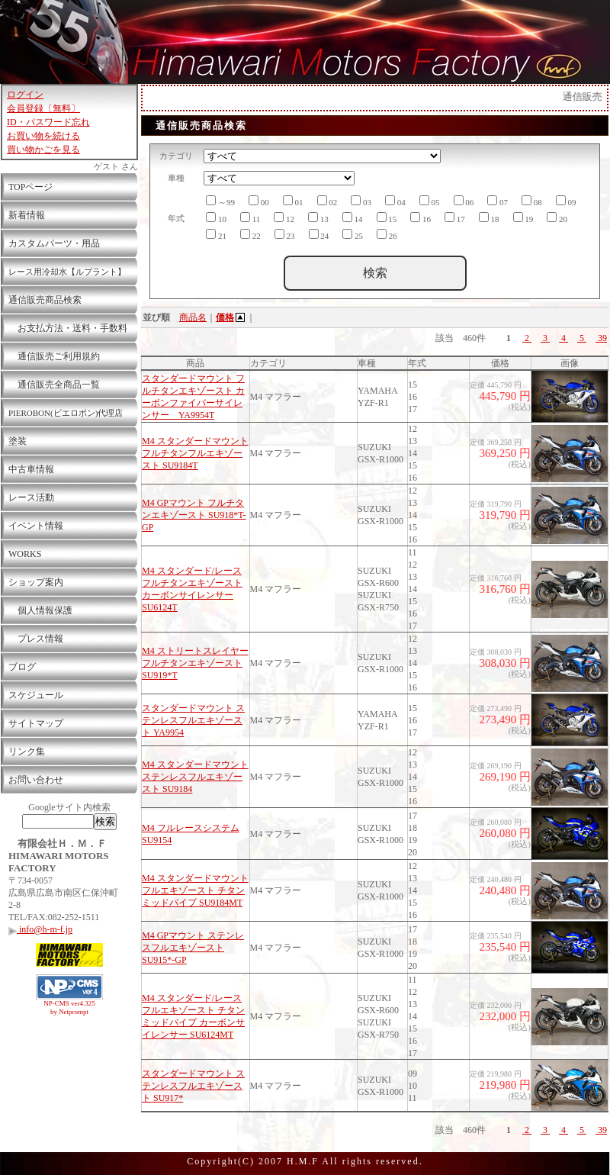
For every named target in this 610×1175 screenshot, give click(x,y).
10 (216, 218)
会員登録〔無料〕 (43, 108)
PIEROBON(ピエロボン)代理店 (65, 412)
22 (250, 234)
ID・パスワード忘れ (48, 122)
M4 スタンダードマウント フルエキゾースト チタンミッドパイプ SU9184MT (195, 890)
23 (284, 234)
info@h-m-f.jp (40, 929)
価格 (231, 317)
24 (319, 234)
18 (489, 218)
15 (387, 218)
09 (566, 201)
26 (387, 234)
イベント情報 (35, 525)
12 (284, 218)
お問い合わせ (35, 779)
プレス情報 (35, 638)
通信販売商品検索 (45, 300)
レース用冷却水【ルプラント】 (67, 271)
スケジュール (35, 695)
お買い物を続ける (43, 135)
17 (455, 218)
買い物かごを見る (43, 149)
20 (557, 218)
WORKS (24, 554)
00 (259, 201)
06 (464, 201)
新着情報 (26, 215)
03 (361, 201)
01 (293, 201)
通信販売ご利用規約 (54, 356)
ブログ (22, 667)
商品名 (193, 317)
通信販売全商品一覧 (54, 384)
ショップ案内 (35, 582)
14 (352, 218)
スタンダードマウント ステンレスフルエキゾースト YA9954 (193, 720)
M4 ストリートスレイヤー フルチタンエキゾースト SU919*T (195, 663)
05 (429, 201)
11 (250, 218)
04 (395, 201)
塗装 (17, 441)
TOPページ (30, 187)
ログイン (25, 94)
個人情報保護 (40, 610)
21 (216, 234)
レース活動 (31, 497)
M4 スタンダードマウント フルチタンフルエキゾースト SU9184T (195, 453)
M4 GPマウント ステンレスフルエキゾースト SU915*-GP (193, 947)
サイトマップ (35, 723)
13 (318, 218)
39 (601, 338)
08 (532, 201)
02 (327, 201)
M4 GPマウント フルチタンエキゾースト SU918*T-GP (194, 515)
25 (352, 234)
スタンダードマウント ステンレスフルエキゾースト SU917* (193, 1085)
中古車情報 (31, 469)
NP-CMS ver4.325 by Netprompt (69, 1008)
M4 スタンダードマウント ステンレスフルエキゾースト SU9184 (195, 776)
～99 (220, 201)
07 (497, 201)
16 (420, 218)
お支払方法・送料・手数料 (67, 328)
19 (523, 218)
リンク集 (26, 751)
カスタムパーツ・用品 (54, 243)
